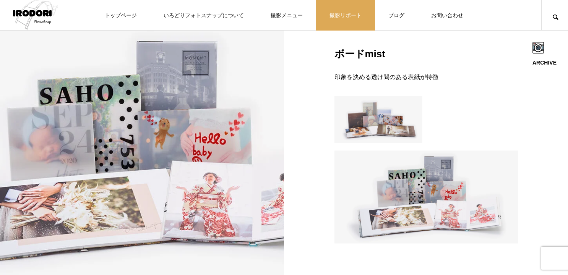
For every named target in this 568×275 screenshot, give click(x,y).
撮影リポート (345, 15)
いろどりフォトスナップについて (204, 15)
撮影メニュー (287, 15)
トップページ (121, 15)
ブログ (396, 15)
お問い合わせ (447, 15)
